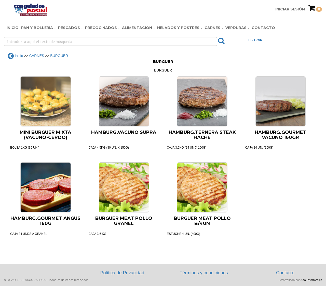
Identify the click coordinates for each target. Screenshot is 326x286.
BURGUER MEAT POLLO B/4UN (202, 221)
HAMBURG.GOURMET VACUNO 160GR (280, 135)
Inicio (13, 27)
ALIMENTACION (137, 27)
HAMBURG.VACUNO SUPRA (123, 132)
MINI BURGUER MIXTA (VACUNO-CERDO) (45, 135)
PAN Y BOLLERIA (37, 27)
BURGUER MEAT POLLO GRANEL (123, 221)
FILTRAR (255, 40)
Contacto (263, 27)
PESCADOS (69, 27)
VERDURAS (236, 27)
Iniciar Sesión (290, 9)
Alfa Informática (311, 280)
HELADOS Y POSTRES (178, 27)
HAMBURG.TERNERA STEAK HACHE (202, 135)
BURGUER (59, 56)
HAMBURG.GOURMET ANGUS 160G (45, 221)
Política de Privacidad (122, 272)
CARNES (212, 27)
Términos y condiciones (204, 272)
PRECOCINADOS (101, 27)
